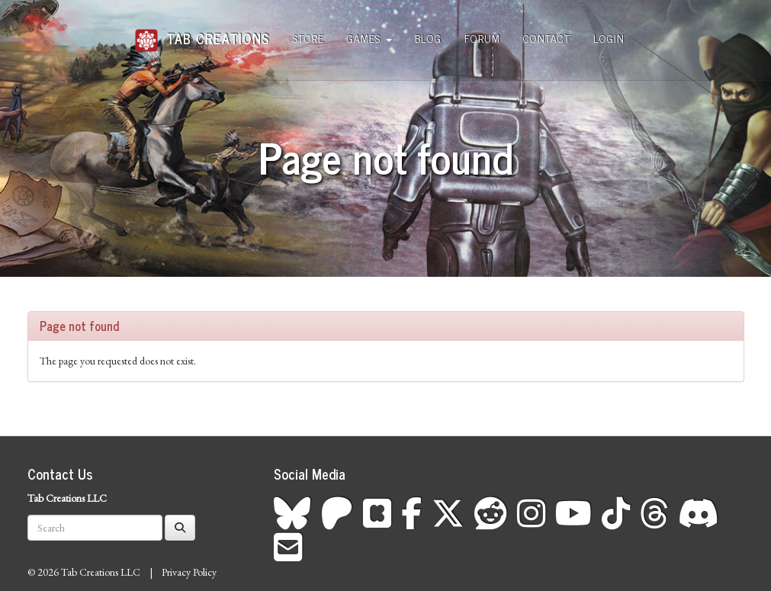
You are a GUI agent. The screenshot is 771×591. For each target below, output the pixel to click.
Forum (482, 38)
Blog (428, 38)
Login (609, 38)
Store (308, 38)
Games (369, 38)
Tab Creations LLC (67, 498)
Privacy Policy (189, 572)
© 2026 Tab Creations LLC (83, 572)
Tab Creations (202, 32)
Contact (546, 38)
